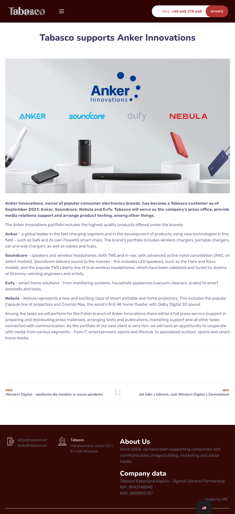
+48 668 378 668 (187, 11)
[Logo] (27, 11)
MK (225, 499)
